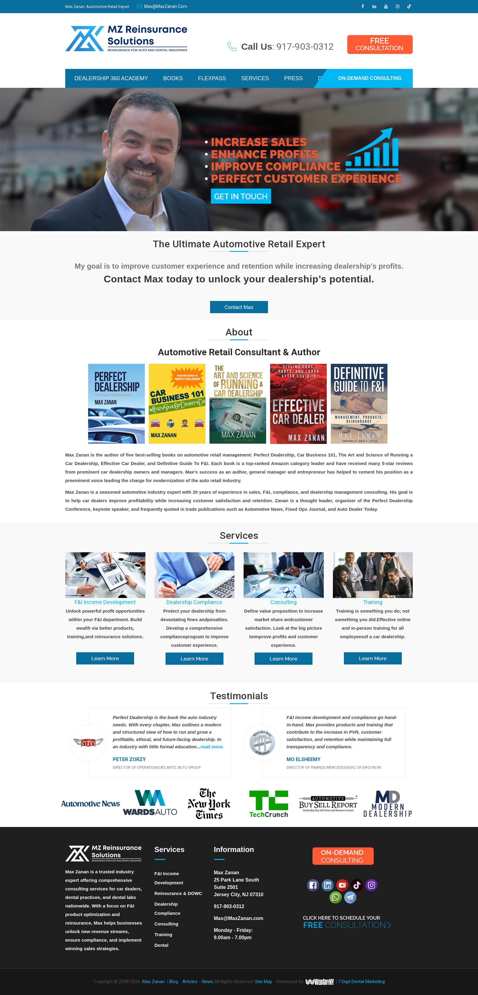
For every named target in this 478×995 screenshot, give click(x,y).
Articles (190, 981)
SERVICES (255, 78)
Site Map (263, 981)
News (208, 981)
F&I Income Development (105, 602)
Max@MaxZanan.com (162, 6)
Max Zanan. (154, 981)
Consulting (283, 602)
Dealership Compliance (194, 602)
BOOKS (173, 78)
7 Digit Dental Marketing (361, 981)
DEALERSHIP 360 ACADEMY (111, 78)
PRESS (293, 78)
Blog (174, 981)
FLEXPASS (212, 78)
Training (372, 602)
